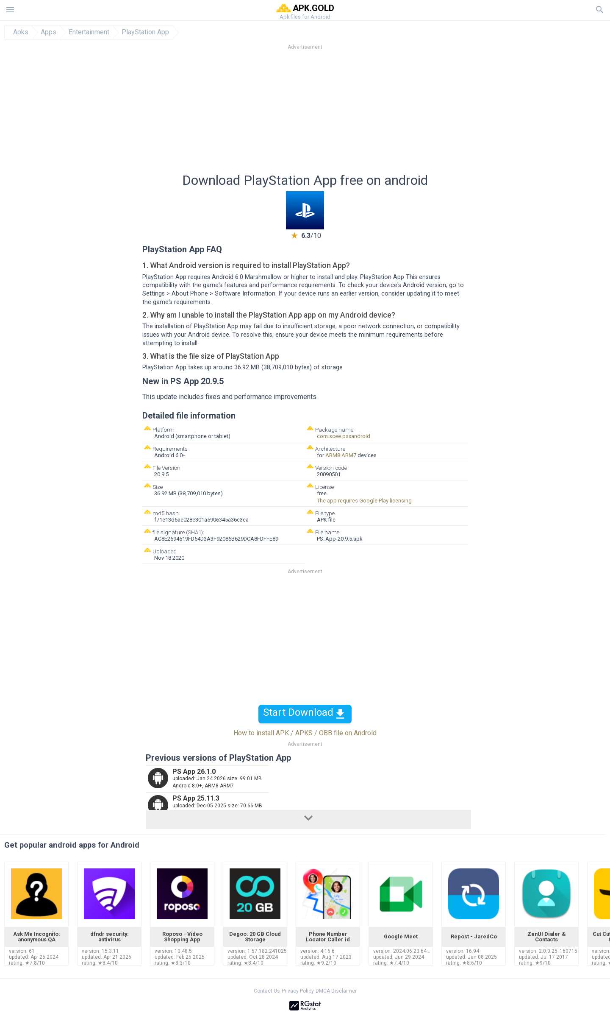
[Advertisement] (356, 114)
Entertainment (89, 32)
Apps (48, 32)
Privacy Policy (298, 991)
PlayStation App (145, 32)
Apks (20, 32)
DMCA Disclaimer (336, 991)
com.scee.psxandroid (343, 436)
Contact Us (267, 991)
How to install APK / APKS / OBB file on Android (305, 733)
